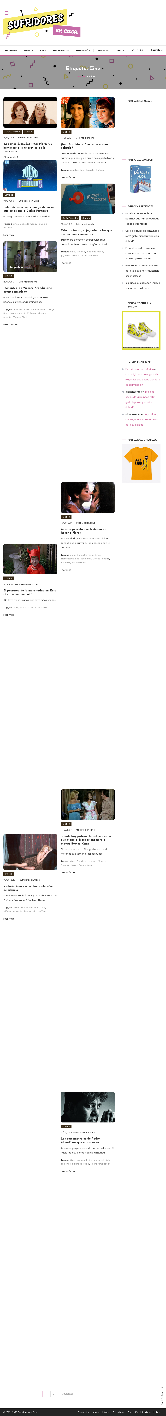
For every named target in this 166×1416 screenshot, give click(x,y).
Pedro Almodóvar (100, 1168)
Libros (120, 50)
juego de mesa (28, 223)
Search (157, 50)
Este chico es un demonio (33, 612)
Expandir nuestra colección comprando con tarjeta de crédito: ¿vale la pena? (140, 253)
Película (100, 169)
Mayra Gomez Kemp (82, 869)
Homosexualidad (70, 563)
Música (28, 50)
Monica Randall (101, 563)
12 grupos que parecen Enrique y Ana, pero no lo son (142, 285)
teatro (27, 915)
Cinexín (28, 131)
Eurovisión (83, 50)
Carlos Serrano (85, 559)
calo (72, 559)
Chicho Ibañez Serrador (25, 912)
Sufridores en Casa (28, 137)
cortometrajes (84, 1164)
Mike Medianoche (85, 137)
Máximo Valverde (13, 915)
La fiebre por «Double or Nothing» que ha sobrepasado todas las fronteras (142, 218)
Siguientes (67, 1393)
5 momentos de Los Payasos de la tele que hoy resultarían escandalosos (142, 271)
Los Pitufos (77, 260)
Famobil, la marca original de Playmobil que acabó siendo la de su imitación (142, 379)
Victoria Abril (20, 321)
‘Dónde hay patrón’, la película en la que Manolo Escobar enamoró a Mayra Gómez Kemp (86, 844)
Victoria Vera (40, 915)
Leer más (68, 177)
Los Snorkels (91, 260)
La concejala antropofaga (75, 1168)
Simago (9, 194)
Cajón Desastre (12, 131)
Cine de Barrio (38, 314)
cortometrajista (102, 1164)
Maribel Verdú (18, 317)
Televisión (10, 50)
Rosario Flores (79, 567)
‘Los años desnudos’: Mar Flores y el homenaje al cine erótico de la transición (28, 147)
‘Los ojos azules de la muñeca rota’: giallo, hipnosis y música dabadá (142, 236)
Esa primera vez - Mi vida (139, 369)
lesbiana (86, 563)
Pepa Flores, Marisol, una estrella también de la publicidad (141, 419)
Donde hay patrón (86, 865)
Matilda (90, 169)
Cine (43, 50)
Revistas (103, 50)
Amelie (74, 169)
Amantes (17, 314)
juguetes (66, 260)
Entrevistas (61, 50)
